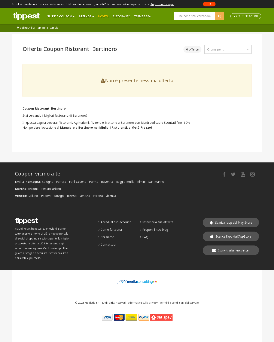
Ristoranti (121, 16)
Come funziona (110, 230)
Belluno (33, 196)
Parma (93, 182)
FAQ (144, 237)
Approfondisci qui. (162, 4)
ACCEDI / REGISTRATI (246, 16)
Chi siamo (106, 237)
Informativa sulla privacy (143, 302)
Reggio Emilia (125, 182)
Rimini (141, 182)
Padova (46, 196)
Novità (103, 16)
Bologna (47, 182)
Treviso (72, 196)
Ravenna (107, 182)
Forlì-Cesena (77, 182)
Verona (98, 196)
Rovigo (59, 196)
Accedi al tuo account (114, 222)
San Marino (156, 182)
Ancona (33, 189)
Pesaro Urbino (51, 189)
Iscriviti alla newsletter (231, 250)
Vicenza (111, 196)
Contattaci (107, 244)
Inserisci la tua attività (156, 222)
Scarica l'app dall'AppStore (231, 236)
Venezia (84, 196)
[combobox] (228, 49)
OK (209, 4)
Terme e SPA (142, 16)
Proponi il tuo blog (154, 230)
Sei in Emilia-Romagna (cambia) (38, 28)
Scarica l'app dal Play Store (231, 222)
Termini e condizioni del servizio (179, 302)
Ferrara (61, 182)
